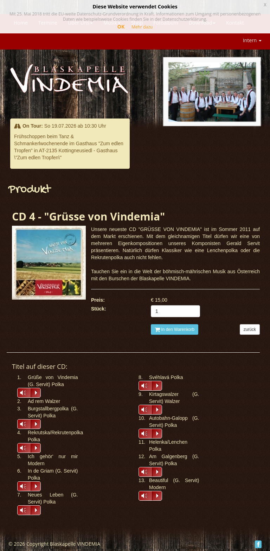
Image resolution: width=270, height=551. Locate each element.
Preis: (98, 300)
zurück (250, 329)
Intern (252, 40)
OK (120, 26)
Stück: (98, 309)
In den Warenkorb (174, 329)
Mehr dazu (142, 27)
